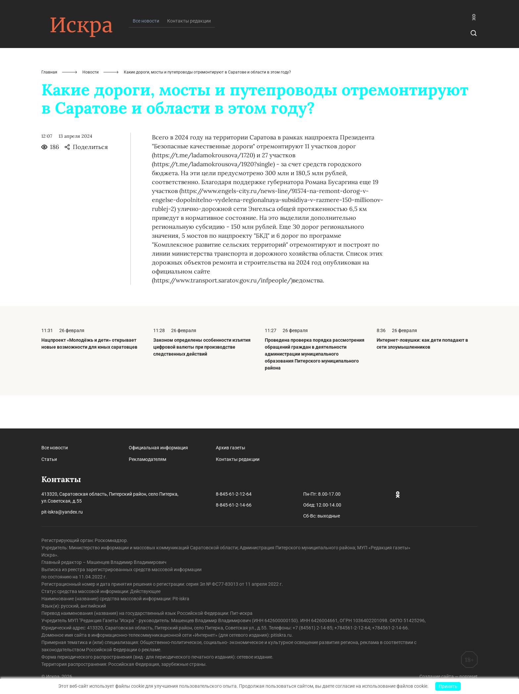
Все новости (54, 447)
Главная (49, 105)
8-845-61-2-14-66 (234, 505)
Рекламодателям (147, 459)
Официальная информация (158, 447)
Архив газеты (230, 447)
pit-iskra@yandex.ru (62, 512)
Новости (90, 105)
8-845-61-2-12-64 (234, 494)
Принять (448, 686)
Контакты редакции (189, 54)
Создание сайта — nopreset (448, 676)
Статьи (49, 459)
